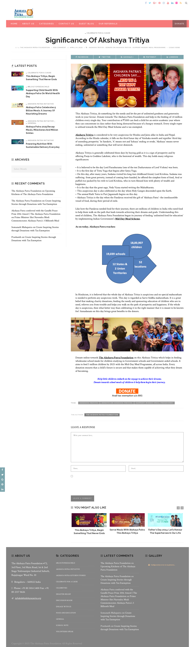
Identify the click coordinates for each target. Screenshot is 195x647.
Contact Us (66, 24)
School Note (62, 625)
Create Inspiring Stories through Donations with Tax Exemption (36, 202)
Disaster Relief (63, 594)
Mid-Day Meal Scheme (127, 218)
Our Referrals (108, 24)
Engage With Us (63, 606)
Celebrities (61, 588)
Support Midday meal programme (149, 47)
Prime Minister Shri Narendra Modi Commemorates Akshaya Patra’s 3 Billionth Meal (35, 219)
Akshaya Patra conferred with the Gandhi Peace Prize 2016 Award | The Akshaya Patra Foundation (35, 212)
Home (15, 3)
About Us (28, 24)
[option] (89, 524)
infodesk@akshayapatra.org (28, 598)
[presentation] (94, 484)
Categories (46, 24)
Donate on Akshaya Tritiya (118, 47)
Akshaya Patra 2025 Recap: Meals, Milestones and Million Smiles (42, 129)
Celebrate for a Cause (98, 33)
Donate (179, 24)
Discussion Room (64, 600)
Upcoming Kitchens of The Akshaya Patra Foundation (33, 192)
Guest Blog (86, 24)
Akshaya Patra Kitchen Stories (71, 575)
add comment (59, 47)
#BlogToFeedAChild (38, 87)
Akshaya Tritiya (96, 47)
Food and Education (66, 613)
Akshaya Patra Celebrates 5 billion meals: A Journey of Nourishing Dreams (41, 110)
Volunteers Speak (64, 631)
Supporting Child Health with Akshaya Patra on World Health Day (43, 93)
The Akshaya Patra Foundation (35, 47)
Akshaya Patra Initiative (41, 104)
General (32, 123)
